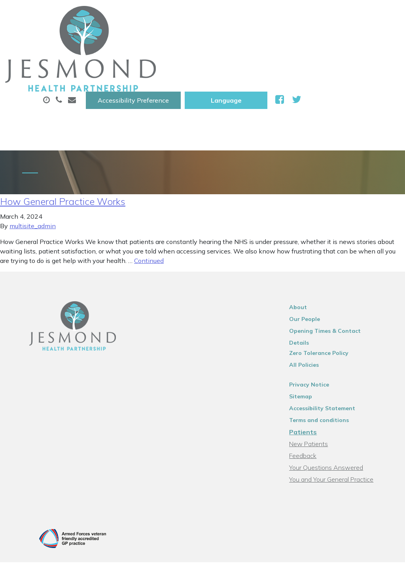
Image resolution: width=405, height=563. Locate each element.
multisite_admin (32, 173)
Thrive (382, 513)
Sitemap (307, 333)
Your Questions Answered (333, 405)
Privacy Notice (316, 321)
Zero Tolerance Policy (326, 290)
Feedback (310, 393)
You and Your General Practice (338, 416)
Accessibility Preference (231, 15)
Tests (119, 67)
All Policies (311, 302)
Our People (311, 266)
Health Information (250, 67)
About (125, 39)
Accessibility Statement (329, 345)
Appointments (190, 39)
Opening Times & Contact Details (342, 278)
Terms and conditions (326, 357)
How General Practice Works (62, 149)
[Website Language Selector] (324, 14)
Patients (310, 369)
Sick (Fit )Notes (328, 39)
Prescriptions (261, 39)
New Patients (171, 67)
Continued (149, 208)
